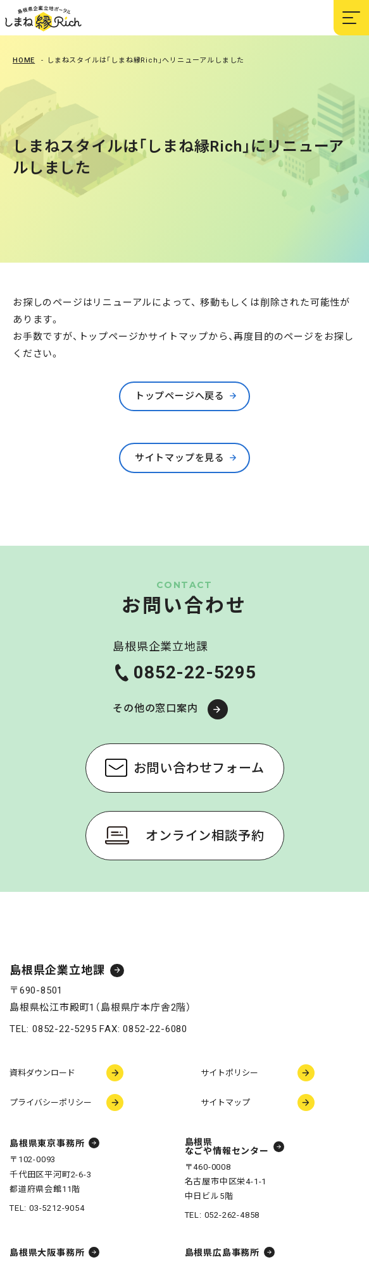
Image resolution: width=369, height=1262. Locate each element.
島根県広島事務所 (222, 1252)
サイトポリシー (229, 1073)
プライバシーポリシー (50, 1102)
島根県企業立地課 (56, 970)
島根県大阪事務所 (46, 1252)
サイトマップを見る (180, 458)
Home (24, 60)
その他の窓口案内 (155, 708)
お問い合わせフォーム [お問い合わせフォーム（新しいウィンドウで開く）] (199, 768)
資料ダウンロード (42, 1073)
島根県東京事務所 (46, 1143)
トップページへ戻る (180, 396)
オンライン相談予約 (205, 835)
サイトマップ (225, 1102)
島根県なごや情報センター (227, 1146)
